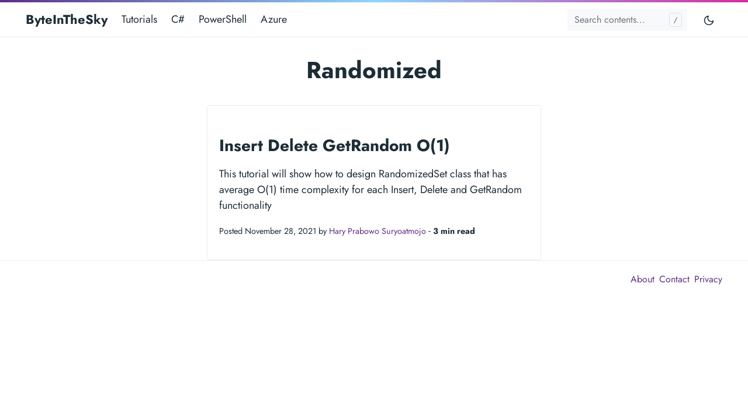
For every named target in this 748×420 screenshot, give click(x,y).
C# (178, 19)
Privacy (708, 279)
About (642, 279)
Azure (274, 19)
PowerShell (223, 19)
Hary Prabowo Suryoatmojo (377, 231)
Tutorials (139, 19)
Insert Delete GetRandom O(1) (334, 146)
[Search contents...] (627, 20)
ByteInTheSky (67, 19)
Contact (674, 279)
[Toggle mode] (709, 19)
